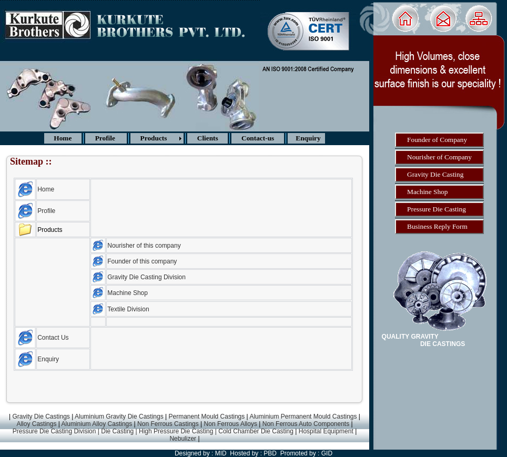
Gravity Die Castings (40, 416)
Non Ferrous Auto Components (305, 424)
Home (45, 189)
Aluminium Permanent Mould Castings (303, 416)
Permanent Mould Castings (207, 416)
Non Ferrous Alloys (230, 424)
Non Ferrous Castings (168, 424)
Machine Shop (127, 293)
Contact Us (52, 337)
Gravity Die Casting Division (146, 277)
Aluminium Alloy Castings (97, 424)
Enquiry (48, 359)
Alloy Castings (36, 424)
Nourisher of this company (143, 245)
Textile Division (128, 309)
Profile (46, 211)
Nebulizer (183, 438)
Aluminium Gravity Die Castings (119, 416)
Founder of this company (142, 261)
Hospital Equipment (325, 431)
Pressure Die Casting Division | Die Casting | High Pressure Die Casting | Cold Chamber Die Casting (153, 431)
